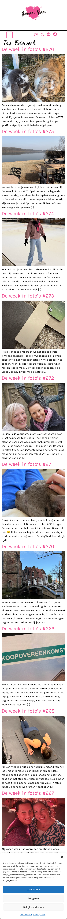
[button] (62, 856)
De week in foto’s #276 (28, 49)
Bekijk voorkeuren (33, 907)
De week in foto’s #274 (28, 213)
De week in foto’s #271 (27, 464)
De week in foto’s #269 (28, 629)
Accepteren (33, 889)
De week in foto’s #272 (28, 378)
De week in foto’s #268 (28, 711)
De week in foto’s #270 (28, 546)
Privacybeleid (39, 914)
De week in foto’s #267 (28, 793)
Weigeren (33, 898)
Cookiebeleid (26, 914)
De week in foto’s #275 (28, 131)
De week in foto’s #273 (28, 296)
